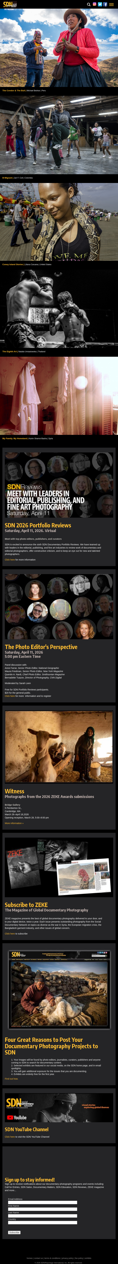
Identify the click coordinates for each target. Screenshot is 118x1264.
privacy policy (67, 1258)
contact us (38, 1258)
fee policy (79, 1258)
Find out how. (11, 1078)
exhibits (88, 1258)
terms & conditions (52, 1258)
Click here (10, 559)
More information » (14, 823)
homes (30, 1258)
